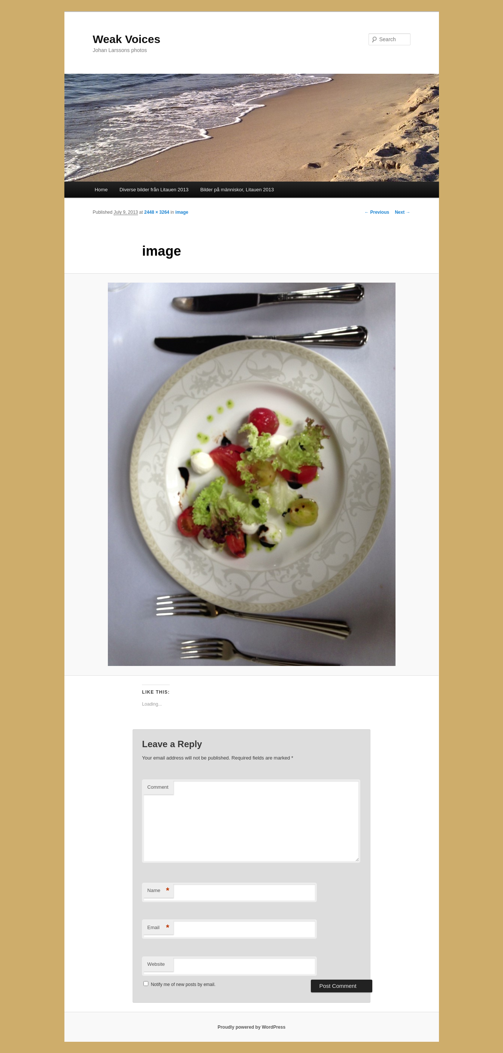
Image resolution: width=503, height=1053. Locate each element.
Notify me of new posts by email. (183, 984)
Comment (157, 787)
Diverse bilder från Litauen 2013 (153, 189)
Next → (402, 212)
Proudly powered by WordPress (251, 1027)
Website (156, 964)
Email (158, 927)
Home (101, 189)
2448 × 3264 (156, 212)
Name (158, 890)
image (181, 212)
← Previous (376, 212)
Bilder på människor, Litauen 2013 (237, 189)
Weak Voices (127, 39)
